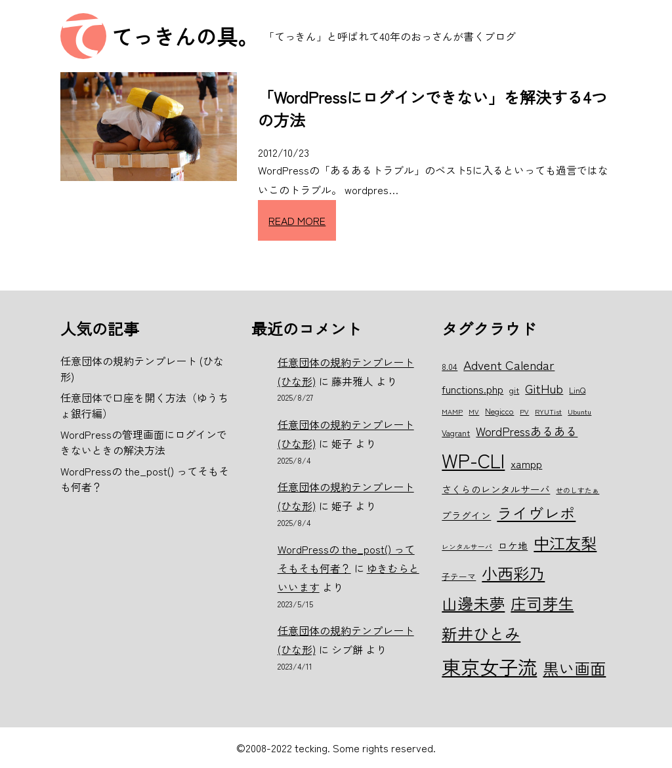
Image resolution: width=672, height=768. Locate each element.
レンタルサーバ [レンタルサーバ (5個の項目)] (467, 547)
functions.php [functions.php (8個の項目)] (472, 389)
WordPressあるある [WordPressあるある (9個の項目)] (527, 430)
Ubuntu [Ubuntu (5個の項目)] (579, 411)
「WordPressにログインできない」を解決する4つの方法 (432, 108)
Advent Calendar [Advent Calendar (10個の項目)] (509, 364)
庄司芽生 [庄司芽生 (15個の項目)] (542, 603)
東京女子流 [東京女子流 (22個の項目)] (489, 666)
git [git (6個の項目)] (514, 390)
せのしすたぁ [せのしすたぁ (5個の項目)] (577, 490)
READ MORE (297, 220)
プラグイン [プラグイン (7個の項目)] (466, 515)
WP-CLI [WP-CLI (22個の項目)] (473, 460)
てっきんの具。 (185, 36)
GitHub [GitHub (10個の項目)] (544, 388)
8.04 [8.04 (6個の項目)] (449, 366)
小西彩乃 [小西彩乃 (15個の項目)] (513, 572)
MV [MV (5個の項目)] (474, 411)
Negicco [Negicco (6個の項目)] (499, 411)
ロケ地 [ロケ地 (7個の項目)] (513, 545)
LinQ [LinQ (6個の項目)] (577, 390)
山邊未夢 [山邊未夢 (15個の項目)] (473, 603)
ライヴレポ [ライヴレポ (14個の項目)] (536, 513)
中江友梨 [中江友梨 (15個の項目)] (565, 542)
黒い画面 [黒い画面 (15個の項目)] (574, 668)
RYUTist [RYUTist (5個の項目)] (548, 411)
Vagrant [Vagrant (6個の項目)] (456, 432)
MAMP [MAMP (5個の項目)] (452, 411)
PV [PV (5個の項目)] (524, 411)
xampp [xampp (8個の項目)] (526, 464)
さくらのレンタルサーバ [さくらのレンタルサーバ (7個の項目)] (496, 489)
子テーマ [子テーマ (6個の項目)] (459, 576)
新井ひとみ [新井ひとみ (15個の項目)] (481, 633)
